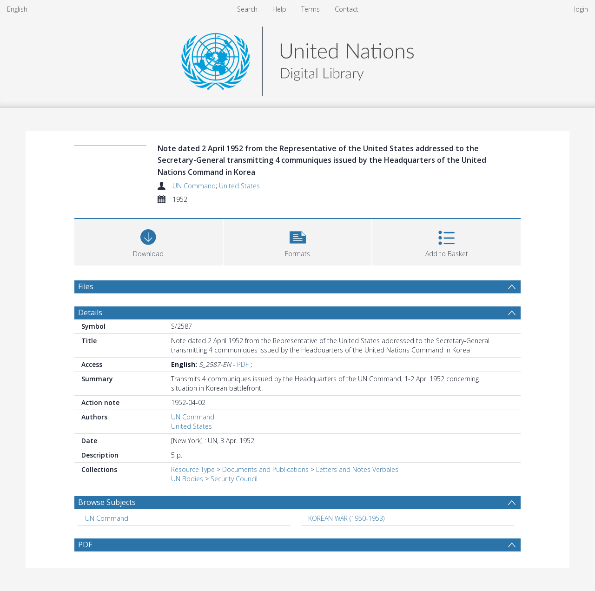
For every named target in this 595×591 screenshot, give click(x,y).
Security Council (234, 478)
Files (85, 286)
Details (90, 312)
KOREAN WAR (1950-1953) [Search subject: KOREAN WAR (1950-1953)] (346, 518)
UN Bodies (187, 478)
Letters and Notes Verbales (357, 469)
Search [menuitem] (247, 9)
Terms (310, 9)
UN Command (194, 185)
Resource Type (193, 469)
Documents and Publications (265, 469)
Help (279, 9)
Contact (346, 9)
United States (239, 185)
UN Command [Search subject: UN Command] (106, 518)
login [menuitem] (581, 9)
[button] (298, 241)
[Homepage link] (297, 59)
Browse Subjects (107, 502)
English (17, 9)
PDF (243, 364)
